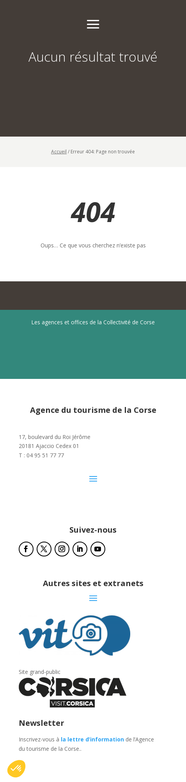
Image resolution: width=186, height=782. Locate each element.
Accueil (59, 151)
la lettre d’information (92, 739)
